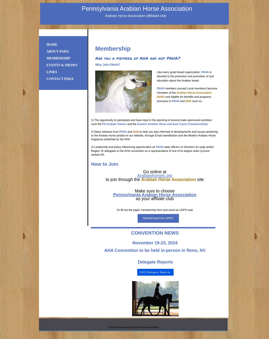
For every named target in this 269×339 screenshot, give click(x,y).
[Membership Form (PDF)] (158, 218)
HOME (51, 44)
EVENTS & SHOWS (61, 65)
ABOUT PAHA (57, 51)
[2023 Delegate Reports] (155, 272)
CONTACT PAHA (60, 79)
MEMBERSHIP (58, 58)
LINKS (51, 72)
